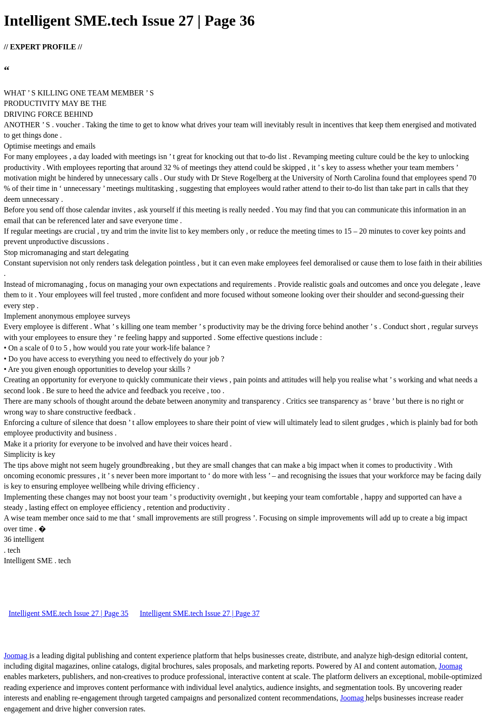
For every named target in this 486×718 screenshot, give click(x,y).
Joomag (16, 656)
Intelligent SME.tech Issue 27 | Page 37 (200, 613)
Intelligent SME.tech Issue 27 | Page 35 (69, 613)
